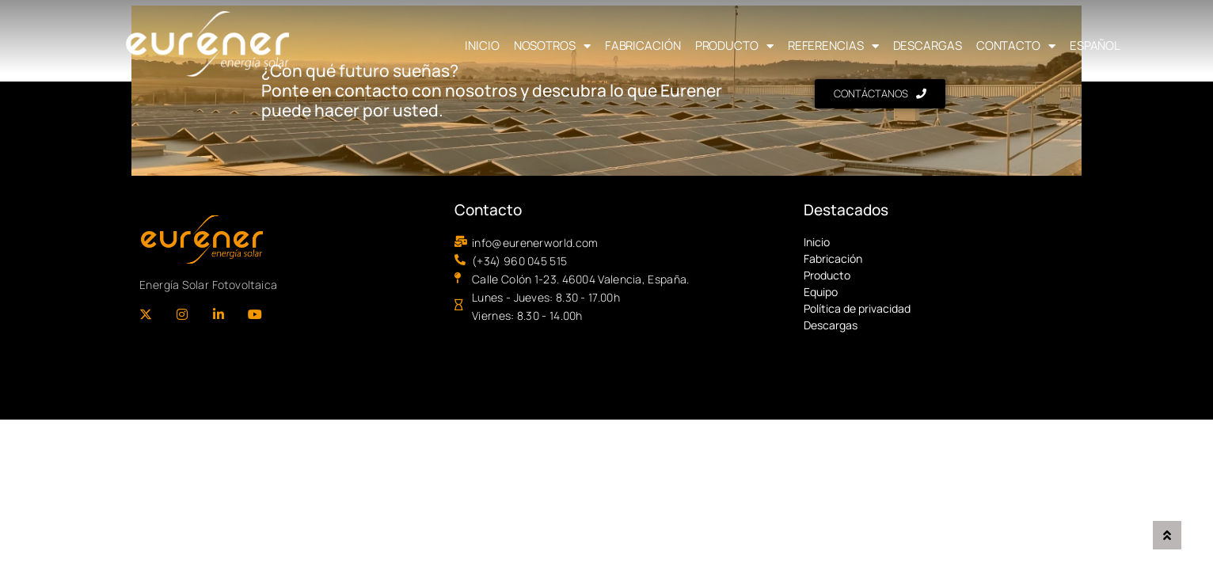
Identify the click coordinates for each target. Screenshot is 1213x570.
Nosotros (552, 46)
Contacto (1015, 46)
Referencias (833, 46)
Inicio (482, 45)
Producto (734, 46)
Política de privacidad (857, 308)
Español (1095, 45)
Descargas (927, 45)
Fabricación (643, 45)
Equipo (821, 291)
